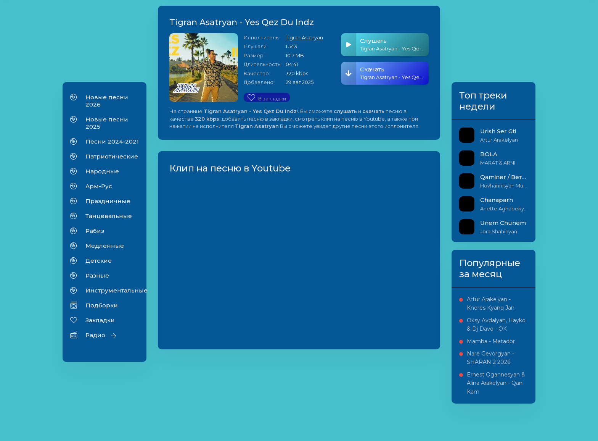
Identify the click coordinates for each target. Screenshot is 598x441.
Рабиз (94, 230)
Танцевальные (108, 216)
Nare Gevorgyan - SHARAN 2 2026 (490, 357)
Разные (97, 275)
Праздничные (107, 201)
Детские (98, 260)
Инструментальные (112, 290)
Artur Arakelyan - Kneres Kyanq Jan (490, 303)
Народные (102, 171)
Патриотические (111, 156)
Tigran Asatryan (304, 37)
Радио (95, 335)
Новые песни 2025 (106, 123)
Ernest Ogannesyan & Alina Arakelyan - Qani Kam (496, 383)
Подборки (101, 305)
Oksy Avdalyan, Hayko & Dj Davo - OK (496, 324)
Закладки (100, 320)
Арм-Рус (98, 186)
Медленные (104, 245)
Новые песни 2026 (106, 101)
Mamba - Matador (491, 341)
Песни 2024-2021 (112, 141)
